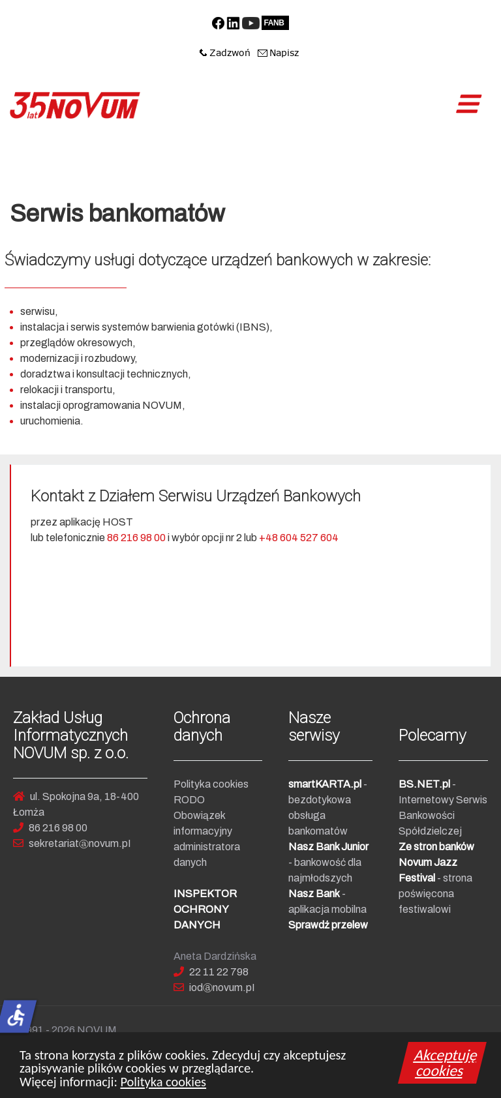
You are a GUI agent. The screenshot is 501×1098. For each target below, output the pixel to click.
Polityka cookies (163, 1086)
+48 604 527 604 (299, 537)
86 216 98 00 (136, 537)
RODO (189, 799)
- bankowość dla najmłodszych (328, 862)
